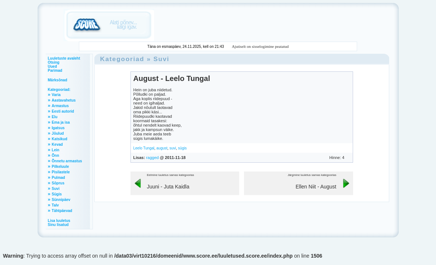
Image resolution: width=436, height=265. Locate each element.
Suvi (55, 189)
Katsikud (59, 139)
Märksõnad (57, 80)
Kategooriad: (59, 90)
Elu (54, 117)
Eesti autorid (63, 111)
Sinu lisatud (58, 225)
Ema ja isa (61, 122)
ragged (152, 157)
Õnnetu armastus (67, 161)
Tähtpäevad (62, 211)
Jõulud (58, 133)
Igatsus (58, 128)
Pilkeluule (60, 167)
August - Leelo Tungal (171, 78)
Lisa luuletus (59, 221)
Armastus (60, 106)
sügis (182, 148)
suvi (173, 148)
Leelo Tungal (143, 148)
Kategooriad (122, 59)
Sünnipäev (61, 200)
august (161, 148)
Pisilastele (61, 172)
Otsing (54, 62)
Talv (55, 205)
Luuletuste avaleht (64, 58)
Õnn (55, 155)
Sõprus (58, 183)
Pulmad (58, 178)
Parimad (55, 70)
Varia (56, 95)
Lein (55, 150)
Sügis (57, 194)
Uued (52, 66)
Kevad (57, 144)
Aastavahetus (64, 100)
